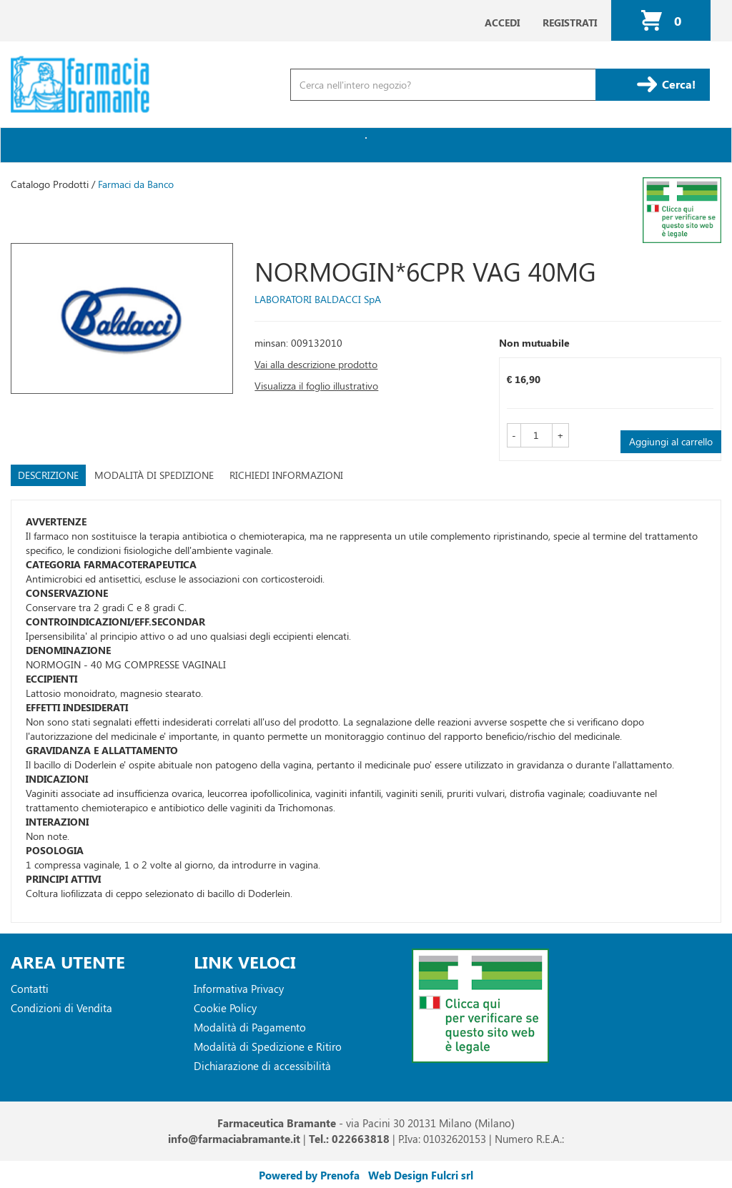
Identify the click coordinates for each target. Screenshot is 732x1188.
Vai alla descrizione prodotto (315, 364)
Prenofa (340, 1175)
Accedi (502, 22)
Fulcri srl (452, 1175)
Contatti (30, 988)
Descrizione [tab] (48, 475)
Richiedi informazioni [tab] (286, 475)
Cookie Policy (225, 1008)
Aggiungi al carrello (671, 441)
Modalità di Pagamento (250, 1027)
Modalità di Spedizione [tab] (154, 475)
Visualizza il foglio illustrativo (316, 385)
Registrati (570, 22)
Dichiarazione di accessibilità (262, 1066)
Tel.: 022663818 (349, 1139)
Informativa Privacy (239, 988)
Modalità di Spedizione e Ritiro (268, 1046)
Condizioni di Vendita (61, 1008)
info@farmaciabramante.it (234, 1139)
